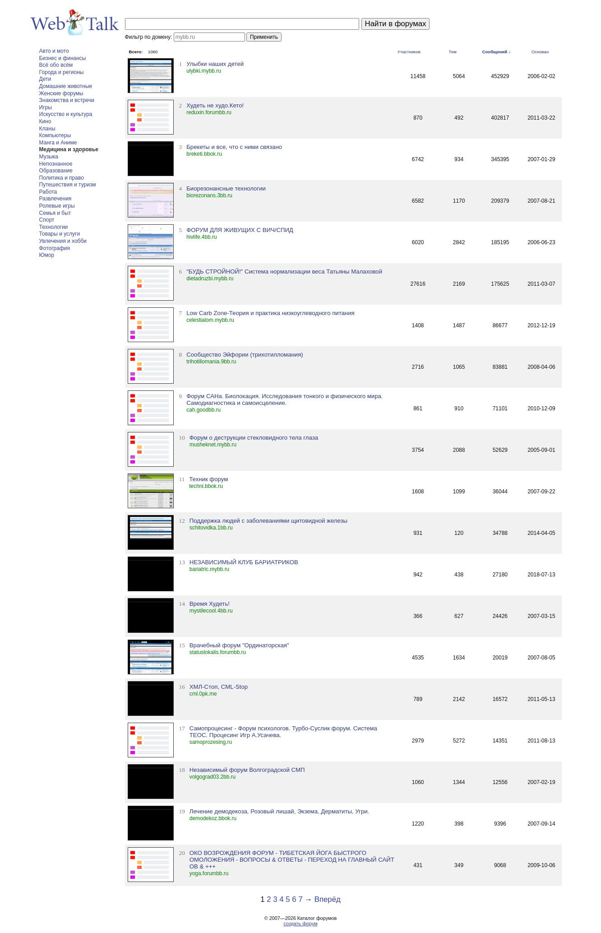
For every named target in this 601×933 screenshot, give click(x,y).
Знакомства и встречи (66, 100)
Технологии (53, 227)
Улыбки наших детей (215, 63)
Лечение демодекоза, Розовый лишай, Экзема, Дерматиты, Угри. (279, 811)
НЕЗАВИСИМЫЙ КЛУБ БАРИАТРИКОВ (244, 562)
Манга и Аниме (58, 142)
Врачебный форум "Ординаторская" (239, 645)
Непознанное (56, 164)
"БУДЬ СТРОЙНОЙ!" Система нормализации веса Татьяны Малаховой (284, 271)
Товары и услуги (59, 234)
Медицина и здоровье (68, 149)
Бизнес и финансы (62, 58)
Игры (45, 107)
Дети (45, 79)
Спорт (47, 220)
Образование (56, 170)
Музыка (48, 156)
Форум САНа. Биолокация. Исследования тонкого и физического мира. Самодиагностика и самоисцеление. (284, 399)
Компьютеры (55, 135)
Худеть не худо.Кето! (215, 105)
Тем (453, 51)
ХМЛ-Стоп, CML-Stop (219, 686)
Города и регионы (61, 72)
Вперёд (327, 899)
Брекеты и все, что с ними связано (234, 147)
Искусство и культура (65, 114)
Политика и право (61, 178)
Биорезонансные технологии (226, 188)
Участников (409, 51)
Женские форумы (61, 93)
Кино (45, 121)
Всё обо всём (56, 65)
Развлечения (55, 198)
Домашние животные (65, 86)
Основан (540, 51)
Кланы (47, 128)
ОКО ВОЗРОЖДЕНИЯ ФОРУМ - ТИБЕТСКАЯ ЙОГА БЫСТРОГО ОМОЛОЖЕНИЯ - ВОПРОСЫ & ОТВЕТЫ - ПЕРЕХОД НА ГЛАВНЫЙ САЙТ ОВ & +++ (292, 859)
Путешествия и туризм (67, 184)
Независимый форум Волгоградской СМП (247, 769)
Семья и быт (55, 213)
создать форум (300, 923)
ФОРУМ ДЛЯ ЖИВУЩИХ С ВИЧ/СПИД (239, 230)
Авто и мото (54, 51)
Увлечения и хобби (63, 241)
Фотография (54, 248)
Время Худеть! (210, 603)
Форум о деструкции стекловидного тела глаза (254, 437)
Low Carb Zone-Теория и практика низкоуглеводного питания (270, 313)
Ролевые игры (57, 206)
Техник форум (208, 479)
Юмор (47, 255)
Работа (48, 192)
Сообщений (495, 51)
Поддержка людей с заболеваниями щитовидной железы (268, 520)
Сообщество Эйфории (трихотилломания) (244, 354)
